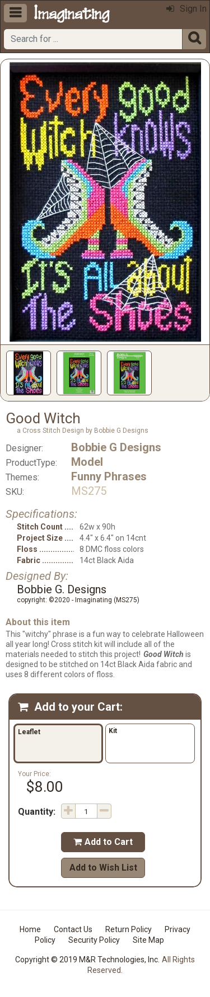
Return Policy (128, 929)
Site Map (148, 939)
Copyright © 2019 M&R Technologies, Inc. (87, 959)
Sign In (186, 8)
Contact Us (73, 929)
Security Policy (94, 939)
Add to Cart (103, 842)
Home (30, 929)
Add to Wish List (103, 867)
